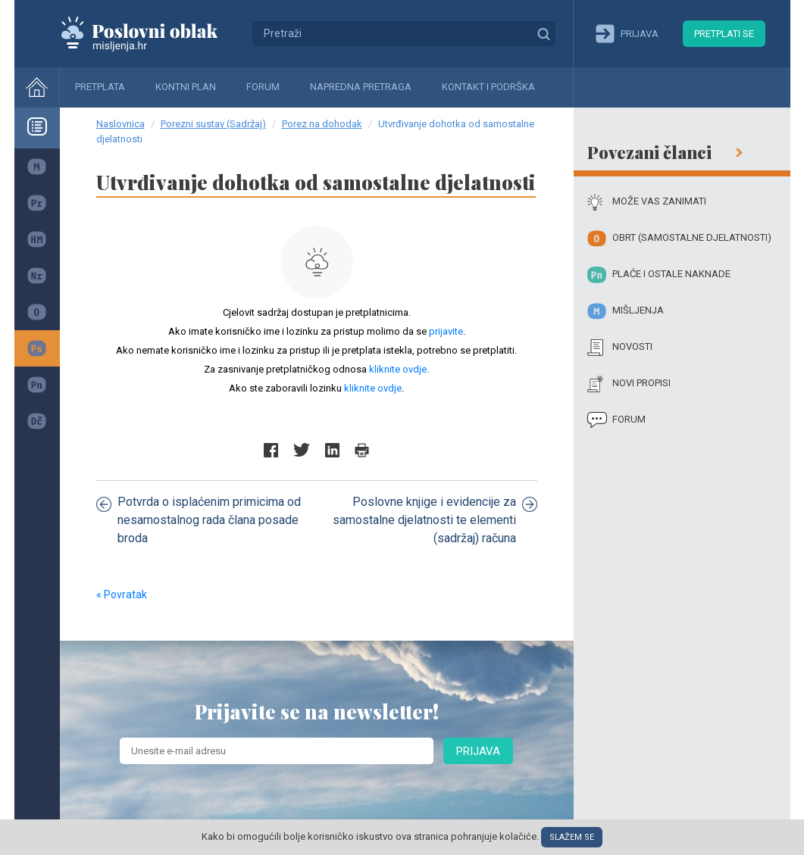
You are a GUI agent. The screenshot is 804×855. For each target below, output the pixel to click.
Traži (543, 33)
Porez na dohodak (322, 123)
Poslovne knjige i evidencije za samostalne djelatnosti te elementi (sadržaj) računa (435, 520)
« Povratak (121, 594)
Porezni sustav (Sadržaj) (213, 123)
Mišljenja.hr (151, 33)
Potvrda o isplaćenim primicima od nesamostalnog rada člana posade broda (198, 520)
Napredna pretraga (360, 86)
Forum (263, 86)
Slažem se (571, 837)
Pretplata (100, 86)
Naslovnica (120, 123)
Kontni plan (185, 86)
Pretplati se (724, 33)
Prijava (478, 751)
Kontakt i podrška (488, 86)
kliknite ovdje (398, 369)
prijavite (446, 331)
